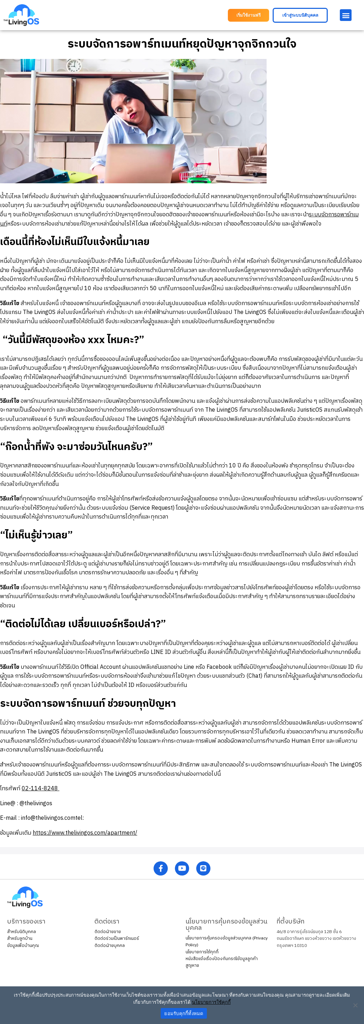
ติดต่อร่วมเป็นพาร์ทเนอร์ (117, 938)
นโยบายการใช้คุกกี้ (202, 952)
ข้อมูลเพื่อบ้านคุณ (23, 945)
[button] (248, 15)
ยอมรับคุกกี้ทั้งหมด (183, 1013)
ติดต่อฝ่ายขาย (108, 931)
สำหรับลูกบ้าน (19, 938)
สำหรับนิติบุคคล (21, 931)
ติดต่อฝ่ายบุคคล (110, 945)
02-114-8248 (40, 788)
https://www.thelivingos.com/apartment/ (85, 833)
